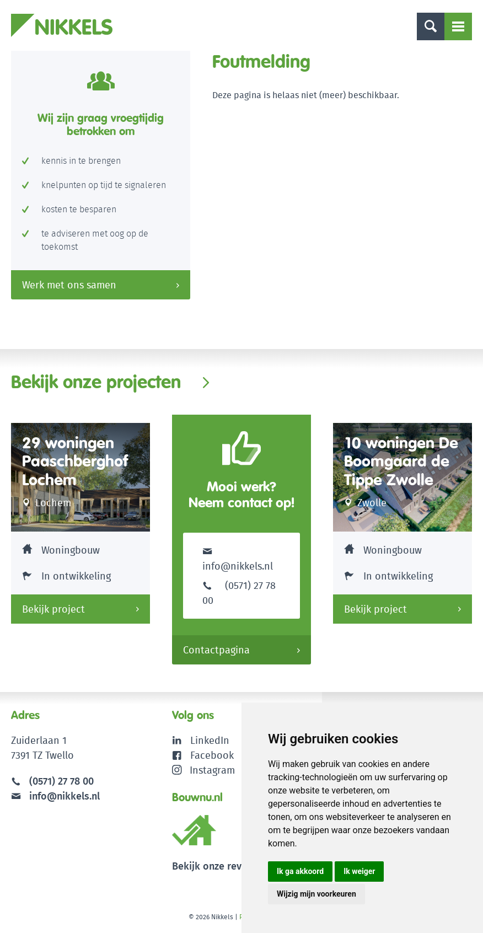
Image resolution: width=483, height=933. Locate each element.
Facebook (212, 755)
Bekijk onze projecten (96, 381)
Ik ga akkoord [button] (300, 871)
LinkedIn (209, 740)
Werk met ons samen (69, 285)
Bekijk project (53, 609)
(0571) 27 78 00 (61, 781)
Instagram (203, 770)
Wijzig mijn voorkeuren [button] (316, 893)
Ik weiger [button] (359, 871)
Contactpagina (216, 650)
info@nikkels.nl (237, 558)
